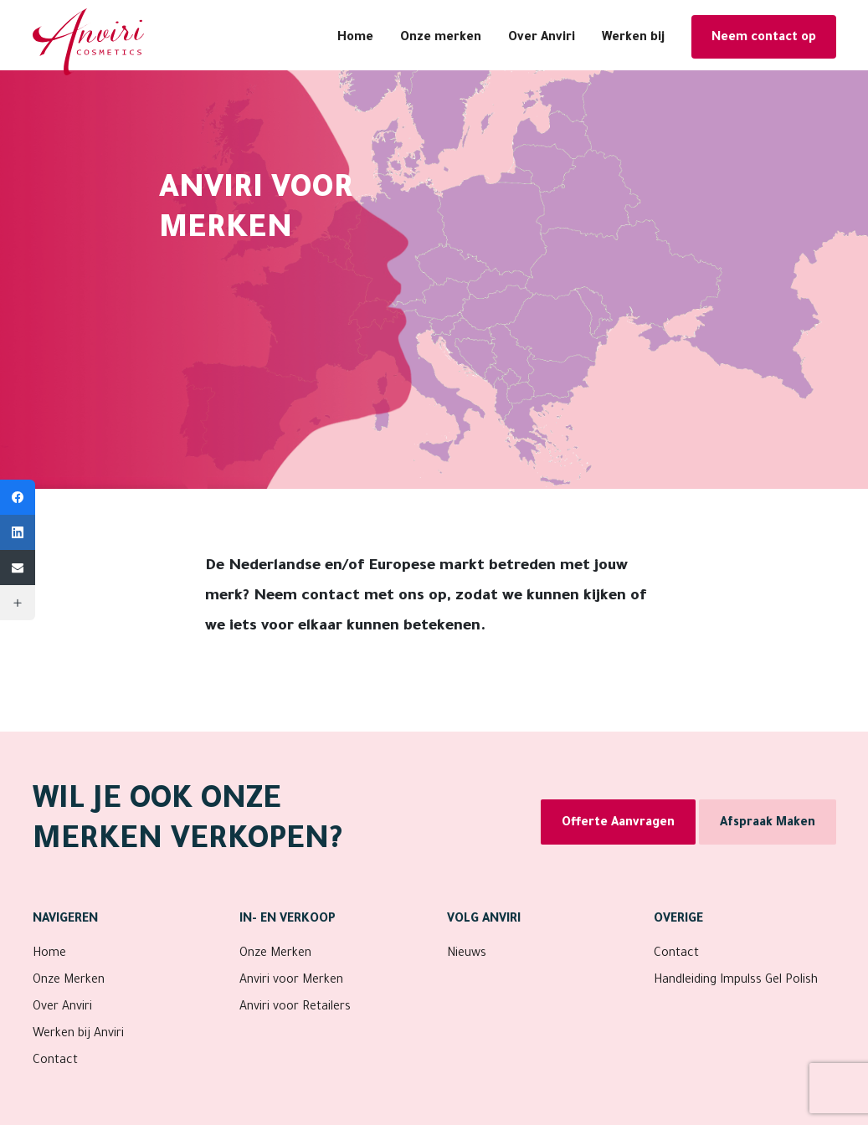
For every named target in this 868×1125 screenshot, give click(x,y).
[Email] (17, 567)
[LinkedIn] (17, 532)
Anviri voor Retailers (295, 1008)
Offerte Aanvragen (618, 823)
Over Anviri (541, 38)
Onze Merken (69, 981)
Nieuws (466, 954)
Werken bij (633, 38)
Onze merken (440, 38)
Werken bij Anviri (78, 1034)
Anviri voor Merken (291, 981)
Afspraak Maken (767, 823)
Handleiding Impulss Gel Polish (736, 981)
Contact (55, 1061)
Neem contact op (763, 38)
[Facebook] (17, 497)
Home (355, 38)
